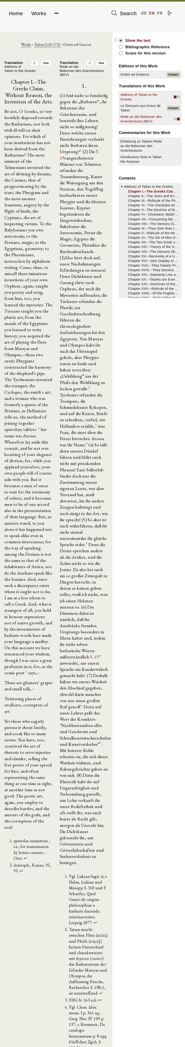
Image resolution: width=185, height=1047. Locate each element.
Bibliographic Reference (164, 49)
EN (152, 13)
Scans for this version (164, 61)
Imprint (148, 1032)
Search (124, 13)
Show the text (164, 41)
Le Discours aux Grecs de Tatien (157, 140)
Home (16, 13)
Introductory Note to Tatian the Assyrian (158, 219)
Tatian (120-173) (60, 46)
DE (144, 13)
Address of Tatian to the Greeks (156, 124)
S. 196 (85, 138)
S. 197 (110, 518)
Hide (59, 65)
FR (160, 13)
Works (38, 13)
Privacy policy (153, 1036)
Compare (173, 92)
